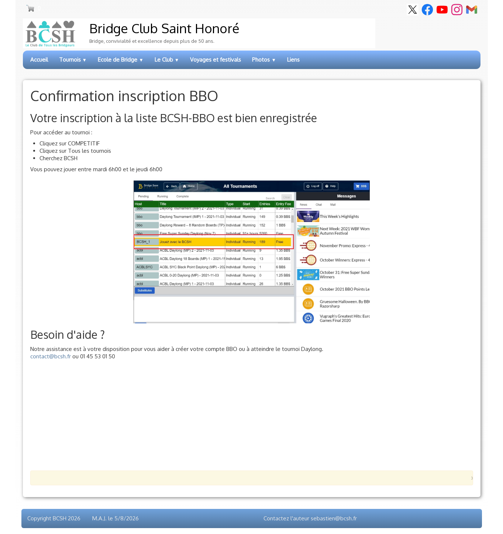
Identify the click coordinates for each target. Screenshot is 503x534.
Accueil (39, 59)
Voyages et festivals (215, 59)
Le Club (167, 59)
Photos (264, 59)
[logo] (199, 33)
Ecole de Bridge (121, 59)
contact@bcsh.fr (50, 356)
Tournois (73, 59)
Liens (293, 59)
